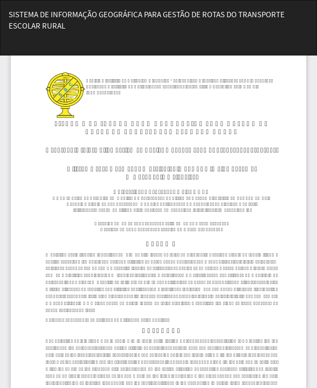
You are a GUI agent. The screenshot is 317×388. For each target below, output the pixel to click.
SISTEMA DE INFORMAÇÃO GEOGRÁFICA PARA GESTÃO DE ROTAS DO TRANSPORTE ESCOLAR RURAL (147, 20)
